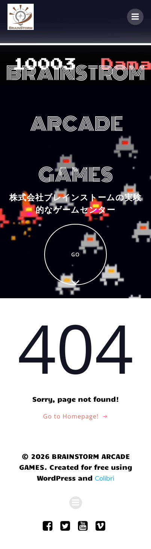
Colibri (104, 478)
